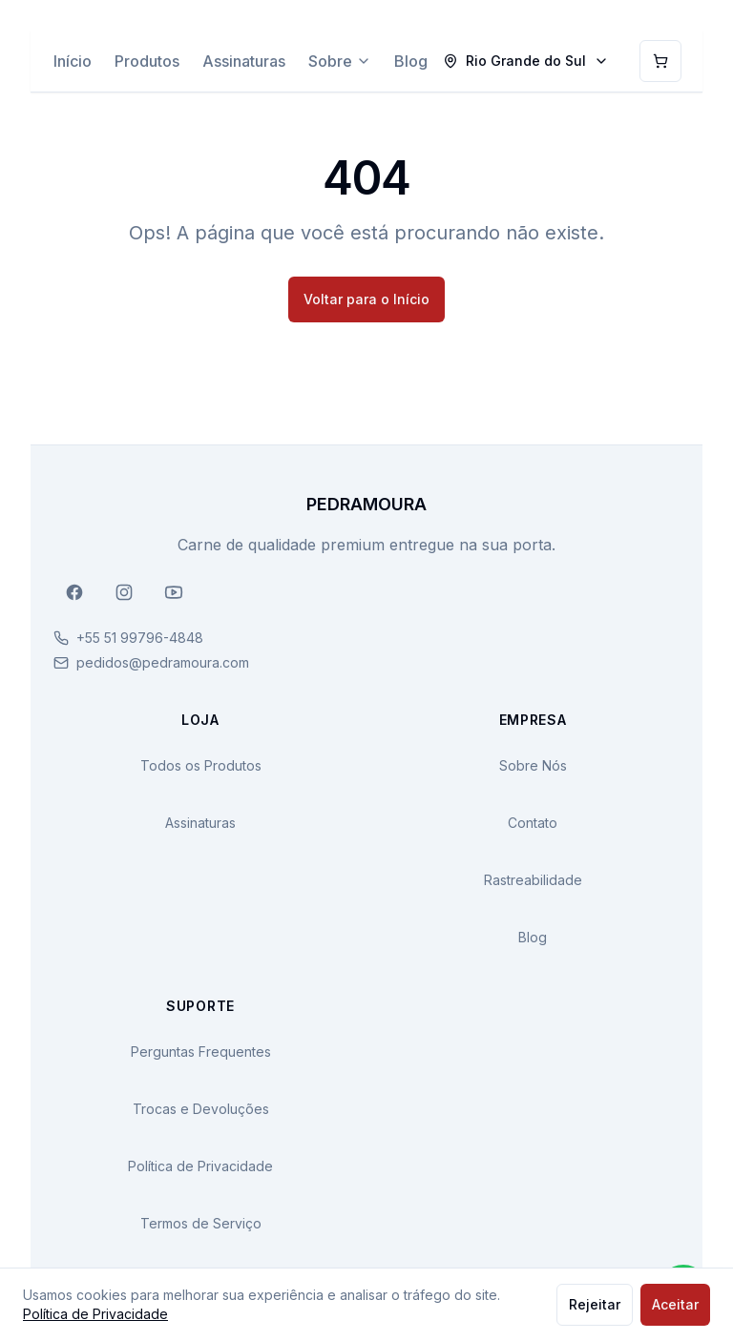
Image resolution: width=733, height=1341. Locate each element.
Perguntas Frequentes (201, 1051)
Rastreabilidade (533, 880)
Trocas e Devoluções (201, 1109)
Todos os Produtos (201, 765)
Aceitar (675, 1304)
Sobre (339, 61)
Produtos (147, 61)
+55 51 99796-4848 (139, 637)
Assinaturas (243, 61)
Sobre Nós (533, 765)
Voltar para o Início (366, 299)
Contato (532, 823)
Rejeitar (594, 1304)
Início (72, 61)
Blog (411, 61)
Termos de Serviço (201, 1223)
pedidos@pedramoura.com (162, 662)
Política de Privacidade (200, 1166)
